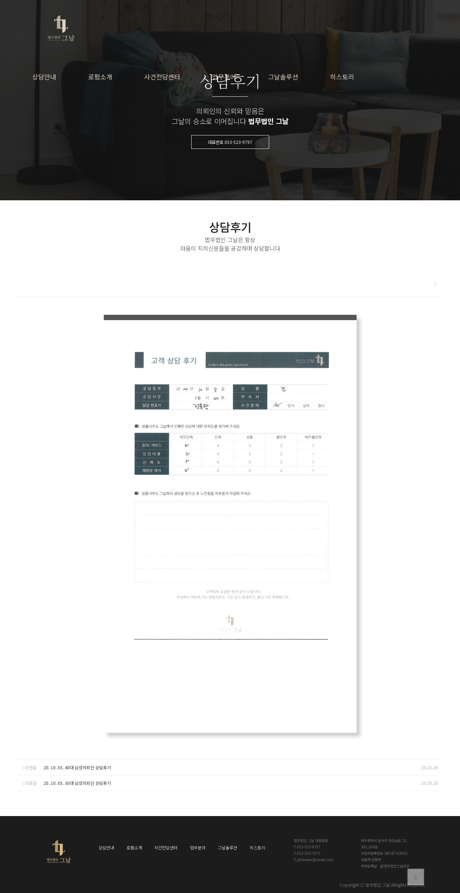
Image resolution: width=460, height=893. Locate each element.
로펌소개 (100, 76)
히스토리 (342, 76)
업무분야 (224, 76)
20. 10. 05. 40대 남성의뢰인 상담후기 (77, 767)
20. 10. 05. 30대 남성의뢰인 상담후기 (77, 783)
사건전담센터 (162, 76)
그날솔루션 (283, 76)
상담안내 (44, 76)
